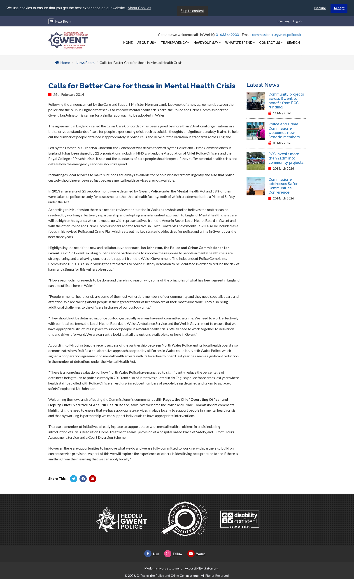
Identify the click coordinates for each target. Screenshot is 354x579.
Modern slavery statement (163, 568)
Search (293, 42)
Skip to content (192, 10)
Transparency (175, 42)
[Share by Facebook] (83, 478)
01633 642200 (227, 34)
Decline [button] (320, 8)
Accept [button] (339, 8)
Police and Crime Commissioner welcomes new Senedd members (284, 130)
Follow (173, 553)
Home (128, 42)
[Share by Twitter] (73, 478)
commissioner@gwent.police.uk (276, 34)
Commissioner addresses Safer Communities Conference (283, 185)
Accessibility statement (202, 568)
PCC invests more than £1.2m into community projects (285, 158)
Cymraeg (283, 21)
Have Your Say (207, 42)
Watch (196, 553)
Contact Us (270, 42)
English (297, 21)
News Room (63, 21)
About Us (146, 42)
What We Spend (240, 42)
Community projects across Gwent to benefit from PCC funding (286, 100)
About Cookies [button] (139, 8)
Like (151, 553)
